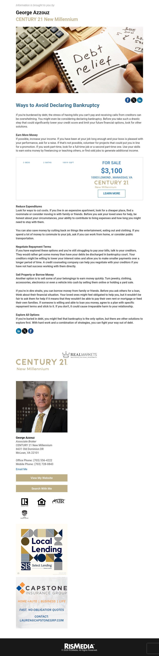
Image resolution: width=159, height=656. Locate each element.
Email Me (21, 469)
